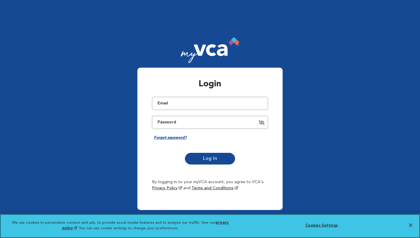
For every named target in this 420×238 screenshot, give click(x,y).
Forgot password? (170, 138)
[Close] (410, 225)
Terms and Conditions (213, 188)
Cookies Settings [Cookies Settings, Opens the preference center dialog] (321, 226)
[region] (210, 226)
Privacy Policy (165, 188)
